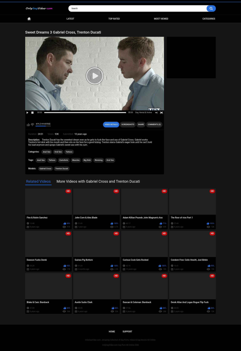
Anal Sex (46, 152)
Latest (70, 19)
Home (29, 19)
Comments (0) (154, 124)
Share (141, 124)
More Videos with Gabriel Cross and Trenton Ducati (98, 181)
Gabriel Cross (45, 169)
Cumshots (63, 160)
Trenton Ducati (61, 169)
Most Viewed (161, 19)
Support (127, 331)
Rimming (99, 160)
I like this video (28, 124)
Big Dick (87, 160)
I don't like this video (32, 124)
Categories (209, 19)
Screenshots (127, 124)
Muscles (75, 160)
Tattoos (69, 152)
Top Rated (114, 19)
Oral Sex (58, 152)
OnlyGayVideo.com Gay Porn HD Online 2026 (120, 345)
